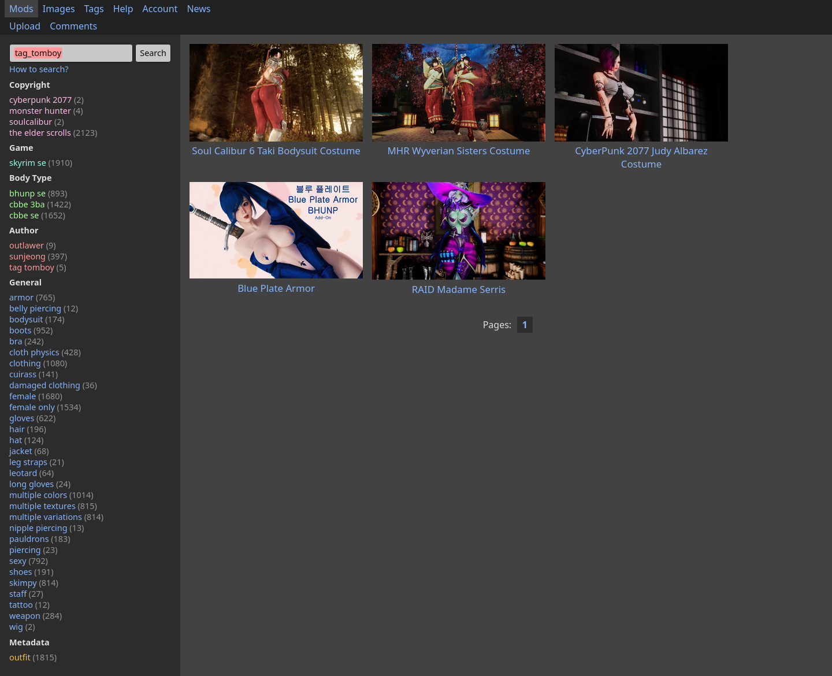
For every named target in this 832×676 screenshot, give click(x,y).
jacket (29, 450)
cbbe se (37, 215)
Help (123, 8)
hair (27, 429)
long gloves (39, 483)
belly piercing (43, 308)
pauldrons (39, 538)
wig (22, 626)
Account (160, 8)
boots (31, 330)
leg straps (36, 461)
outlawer (32, 245)
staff (26, 593)
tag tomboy (37, 267)
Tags (94, 8)
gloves (32, 418)
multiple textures (53, 505)
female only (45, 407)
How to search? (39, 69)
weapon (35, 615)
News (198, 8)
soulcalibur (36, 121)
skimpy (33, 582)
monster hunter (46, 110)
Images (59, 8)
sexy (28, 560)
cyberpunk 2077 (46, 99)
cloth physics (45, 352)
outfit (33, 657)
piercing (33, 549)
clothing (38, 363)
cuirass (33, 374)
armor (32, 297)
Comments (73, 26)
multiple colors (51, 494)
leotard (31, 472)
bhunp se (38, 193)
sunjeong (38, 256)
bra (26, 341)
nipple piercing (46, 527)
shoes (31, 571)
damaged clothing (53, 385)
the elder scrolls (53, 132)
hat (26, 439)
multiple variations (56, 516)
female (35, 396)
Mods (21, 8)
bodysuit (37, 319)
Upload (24, 26)
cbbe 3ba (40, 204)
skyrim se (40, 162)
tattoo (29, 604)
